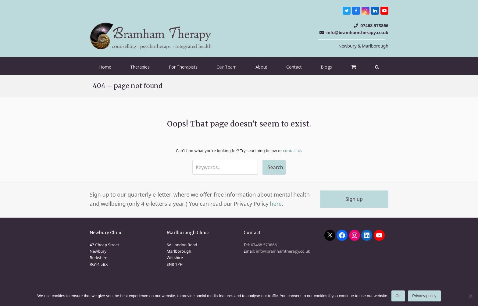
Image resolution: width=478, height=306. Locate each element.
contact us (292, 150)
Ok (398, 296)
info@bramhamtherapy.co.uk (357, 32)
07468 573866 (374, 25)
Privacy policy (424, 296)
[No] (470, 296)
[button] (377, 67)
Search (275, 167)
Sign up (354, 199)
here (276, 203)
